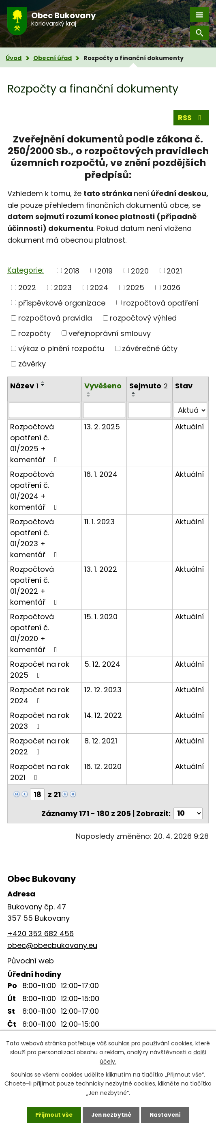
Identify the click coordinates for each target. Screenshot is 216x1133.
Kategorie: (25, 270)
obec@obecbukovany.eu (52, 945)
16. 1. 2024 (101, 474)
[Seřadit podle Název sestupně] (42, 385)
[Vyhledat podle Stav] (190, 410)
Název (24, 386)
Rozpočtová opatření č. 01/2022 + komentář (35, 585)
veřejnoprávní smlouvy (109, 333)
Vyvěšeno (103, 386)
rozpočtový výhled (143, 318)
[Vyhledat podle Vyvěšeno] (104, 410)
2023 (63, 287)
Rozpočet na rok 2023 (39, 720)
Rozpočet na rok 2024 (39, 695)
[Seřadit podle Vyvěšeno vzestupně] (88, 392)
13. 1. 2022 (100, 569)
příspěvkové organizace (61, 302)
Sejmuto (148, 386)
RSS (191, 117)
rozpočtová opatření (161, 302)
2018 (71, 270)
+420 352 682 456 (40, 933)
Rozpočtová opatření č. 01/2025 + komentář (35, 443)
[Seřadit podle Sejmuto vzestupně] (133, 392)
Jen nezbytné (111, 1115)
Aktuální (189, 427)
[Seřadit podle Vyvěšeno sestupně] (88, 396)
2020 (140, 270)
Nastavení (167, 1115)
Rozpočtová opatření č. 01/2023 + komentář (35, 538)
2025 (135, 287)
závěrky (32, 364)
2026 (171, 287)
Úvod (13, 58)
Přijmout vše (52, 1115)
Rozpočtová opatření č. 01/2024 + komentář (35, 490)
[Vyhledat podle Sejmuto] (149, 410)
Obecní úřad (52, 58)
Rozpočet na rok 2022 (39, 746)
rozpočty (34, 333)
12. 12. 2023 (103, 690)
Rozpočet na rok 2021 (39, 771)
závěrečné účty (150, 348)
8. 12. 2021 (100, 741)
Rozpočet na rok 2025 (39, 669)
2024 (99, 287)
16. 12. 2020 (103, 766)
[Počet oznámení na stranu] (188, 813)
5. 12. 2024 (102, 664)
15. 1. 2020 (101, 617)
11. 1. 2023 (99, 522)
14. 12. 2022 (103, 715)
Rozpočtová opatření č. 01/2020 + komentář (35, 633)
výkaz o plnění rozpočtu (61, 348)
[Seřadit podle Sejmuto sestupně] (133, 396)
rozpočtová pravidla (55, 318)
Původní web (30, 961)
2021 (174, 270)
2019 (105, 270)
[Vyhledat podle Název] (44, 410)
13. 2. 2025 (102, 427)
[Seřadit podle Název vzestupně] (42, 381)
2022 (27, 287)
